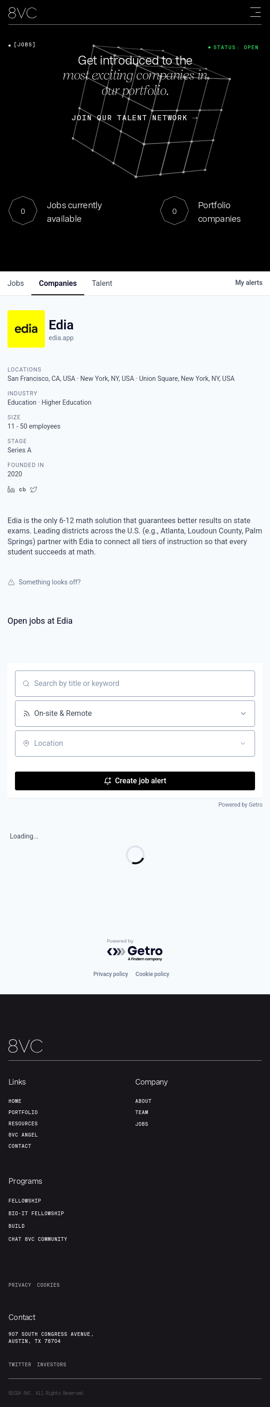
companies (58, 283)
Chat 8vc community (37, 1239)
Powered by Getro (241, 805)
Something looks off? (43, 582)
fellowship (24, 1200)
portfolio (23, 1112)
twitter (19, 1364)
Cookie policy (152, 974)
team (141, 1112)
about (143, 1101)
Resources (23, 1123)
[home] (22, 13)
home (15, 1101)
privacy (19, 1285)
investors (51, 1364)
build (16, 1226)
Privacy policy (110, 974)
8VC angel (23, 1134)
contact (19, 1146)
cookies (48, 1285)
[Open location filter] (243, 743)
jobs (15, 283)
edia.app (61, 338)
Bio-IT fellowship (36, 1213)
